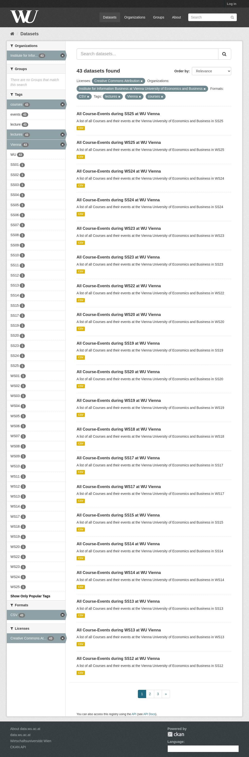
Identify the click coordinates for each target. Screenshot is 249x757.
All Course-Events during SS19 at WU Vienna (118, 343)
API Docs (149, 714)
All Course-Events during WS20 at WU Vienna (119, 315)
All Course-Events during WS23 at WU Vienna (119, 228)
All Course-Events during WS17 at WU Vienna (119, 487)
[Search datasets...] (147, 54)
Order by (181, 71)
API (134, 714)
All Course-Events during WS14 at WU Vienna (119, 573)
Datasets (109, 17)
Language (176, 742)
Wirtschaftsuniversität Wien (30, 741)
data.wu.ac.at (20, 735)
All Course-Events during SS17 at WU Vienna (118, 458)
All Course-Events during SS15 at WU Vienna (118, 515)
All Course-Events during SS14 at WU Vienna (118, 544)
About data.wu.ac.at (25, 729)
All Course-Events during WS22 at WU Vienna (119, 286)
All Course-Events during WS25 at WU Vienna (119, 142)
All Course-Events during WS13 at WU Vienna (119, 630)
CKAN (176, 734)
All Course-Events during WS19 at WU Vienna (119, 400)
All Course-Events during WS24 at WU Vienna (119, 171)
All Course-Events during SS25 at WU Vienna (118, 114)
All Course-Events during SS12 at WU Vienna (118, 658)
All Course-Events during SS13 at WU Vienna (118, 601)
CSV (80, 128)
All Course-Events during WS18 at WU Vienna (119, 429)
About (176, 17)
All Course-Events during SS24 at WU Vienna (118, 200)
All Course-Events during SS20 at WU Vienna (118, 372)
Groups (158, 17)
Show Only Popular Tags (30, 596)
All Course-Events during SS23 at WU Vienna (118, 257)
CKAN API (18, 747)
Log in (231, 4)
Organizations (134, 17)
